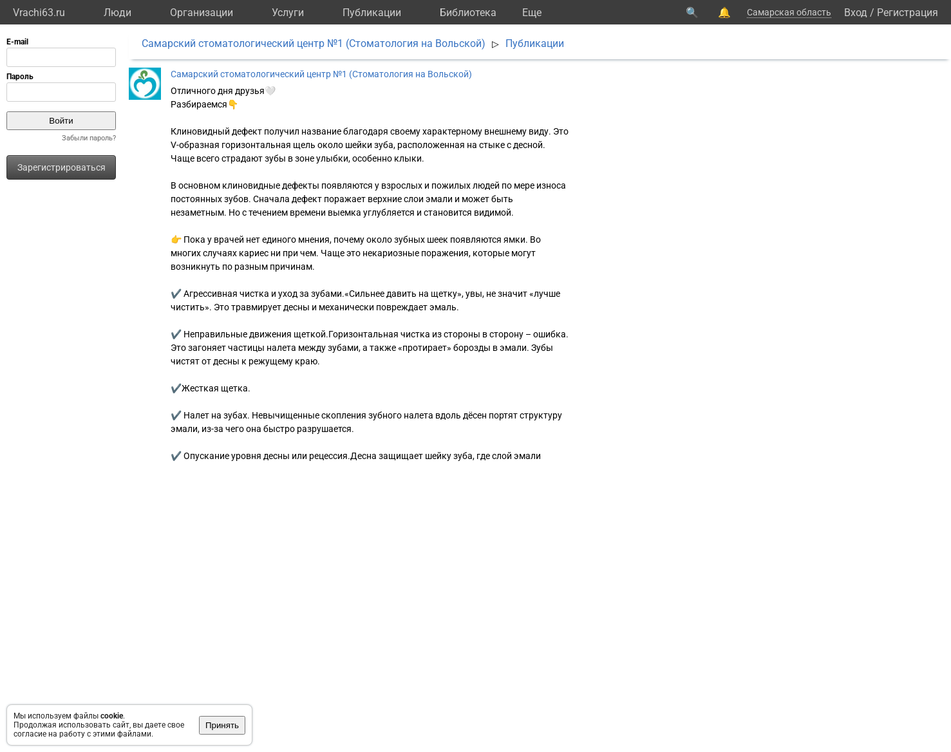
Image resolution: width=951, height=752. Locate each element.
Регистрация (907, 12)
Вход (855, 12)
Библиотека (468, 12)
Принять (222, 725)
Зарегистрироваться (61, 167)
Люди (117, 12)
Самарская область (789, 12)
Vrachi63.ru (39, 12)
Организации (201, 12)
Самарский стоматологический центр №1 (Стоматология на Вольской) (313, 43)
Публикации (372, 12)
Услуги (288, 12)
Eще (531, 12)
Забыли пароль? (89, 138)
